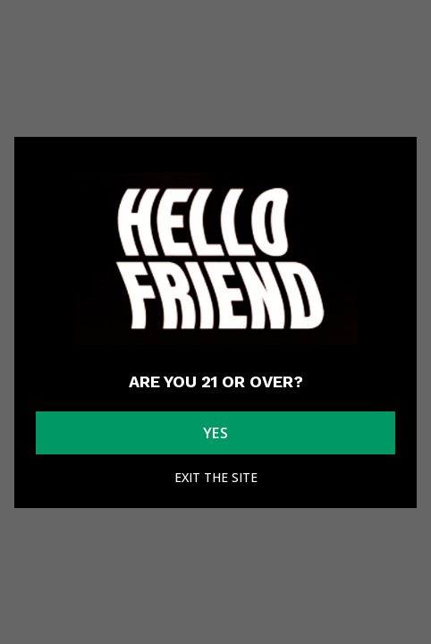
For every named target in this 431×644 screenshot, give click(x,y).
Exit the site (216, 477)
